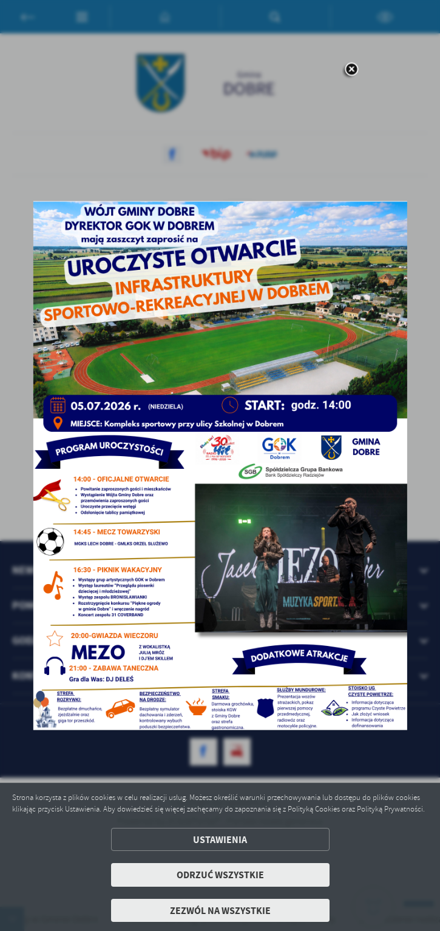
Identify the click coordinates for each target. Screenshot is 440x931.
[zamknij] (351, 70)
